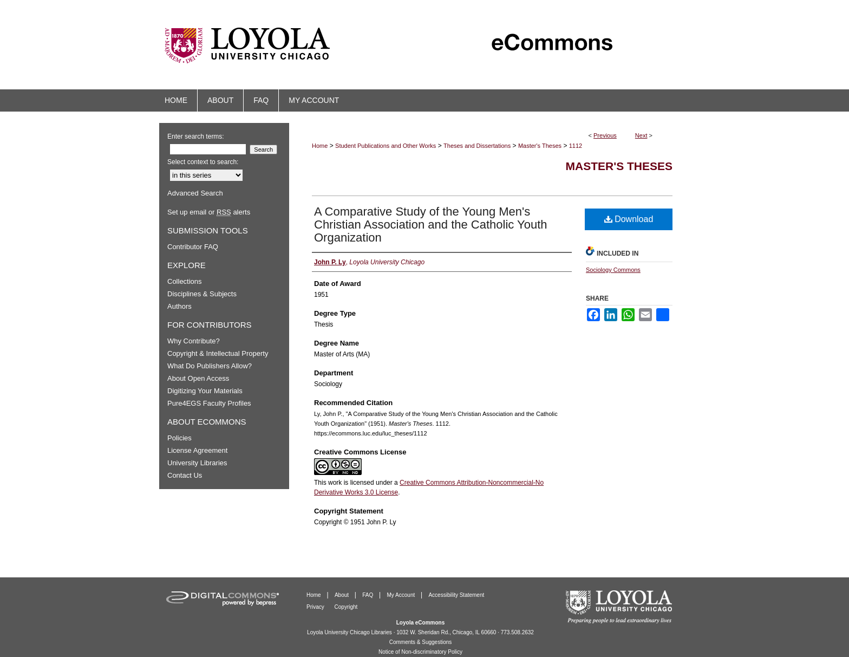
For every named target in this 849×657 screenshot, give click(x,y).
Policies (179, 438)
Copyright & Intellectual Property (217, 353)
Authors (179, 306)
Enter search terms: (195, 136)
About (342, 595)
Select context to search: (202, 162)
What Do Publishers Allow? (209, 366)
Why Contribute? (193, 341)
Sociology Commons (613, 269)
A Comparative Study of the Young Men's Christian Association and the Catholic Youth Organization (430, 224)
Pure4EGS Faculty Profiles (209, 403)
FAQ (368, 595)
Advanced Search (195, 193)
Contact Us (184, 475)
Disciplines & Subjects (202, 294)
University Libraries (197, 463)
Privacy (316, 607)
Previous (605, 135)
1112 (575, 145)
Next (641, 135)
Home (320, 145)
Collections (184, 281)
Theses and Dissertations (477, 145)
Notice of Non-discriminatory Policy (420, 652)
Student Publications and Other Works (385, 145)
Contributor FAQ (192, 247)
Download (629, 219)
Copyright (346, 607)
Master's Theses (539, 145)
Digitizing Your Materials (205, 391)
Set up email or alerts (208, 212)
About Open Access (198, 378)
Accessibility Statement (456, 595)
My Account (401, 595)
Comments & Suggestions (420, 642)
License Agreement (197, 450)
